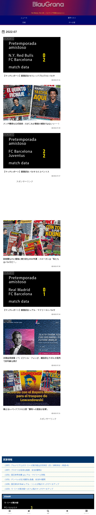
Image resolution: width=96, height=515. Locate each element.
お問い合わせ (48, 507)
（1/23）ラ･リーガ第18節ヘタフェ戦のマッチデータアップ (28, 276)
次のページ (48, 349)
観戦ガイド (17, 504)
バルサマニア (48, 504)
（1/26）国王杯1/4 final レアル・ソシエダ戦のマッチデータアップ (31, 272)
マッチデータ (9, 305)
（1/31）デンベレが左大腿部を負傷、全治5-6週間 (24, 267)
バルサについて (48, 501)
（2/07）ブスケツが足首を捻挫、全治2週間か (23, 258)
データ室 (79, 501)
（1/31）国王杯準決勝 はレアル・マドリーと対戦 (24, 262)
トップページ (17, 501)
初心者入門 (79, 504)
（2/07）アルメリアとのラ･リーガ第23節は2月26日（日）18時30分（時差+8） (37, 253)
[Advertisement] (71, 98)
